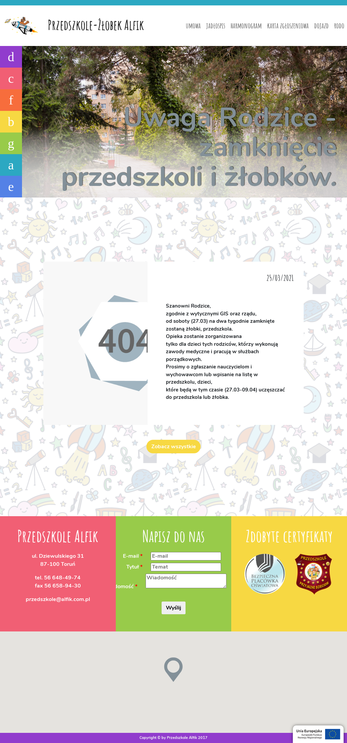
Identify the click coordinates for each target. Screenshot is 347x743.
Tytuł (132, 567)
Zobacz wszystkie (173, 446)
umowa (193, 25)
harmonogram (246, 25)
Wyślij (173, 608)
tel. (58, 577)
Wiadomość (119, 586)
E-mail (131, 556)
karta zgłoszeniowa (288, 25)
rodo (339, 25)
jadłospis (215, 25)
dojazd (321, 25)
